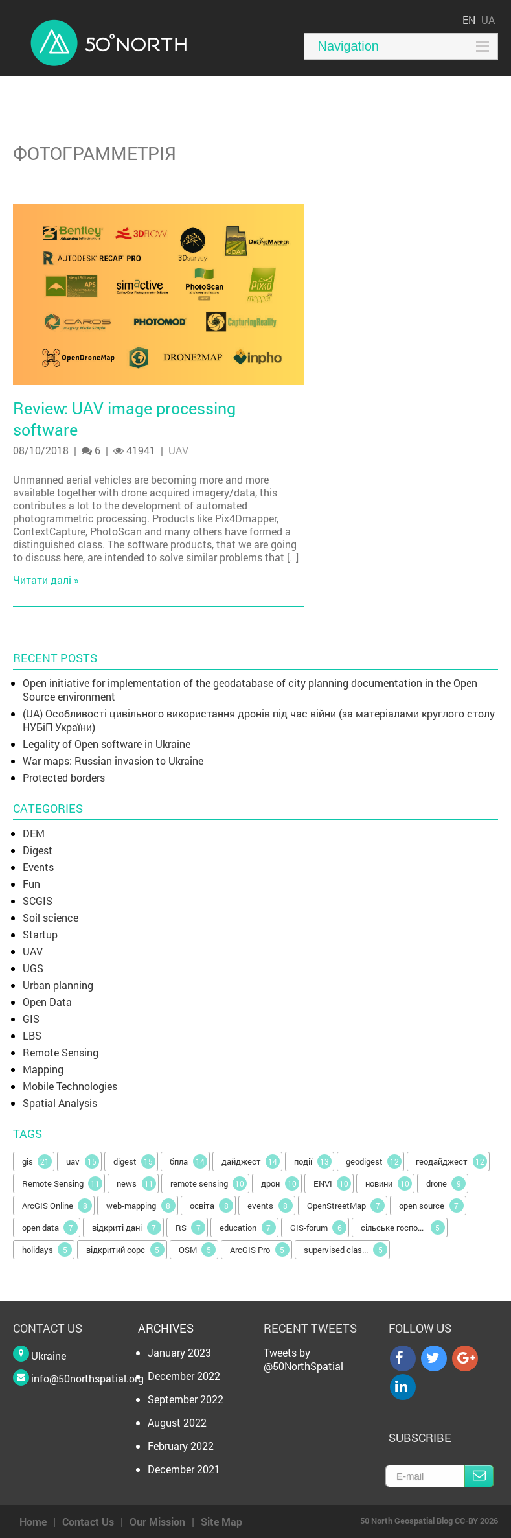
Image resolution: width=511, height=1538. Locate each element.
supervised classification (347, 1249)
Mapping (43, 1069)
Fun (31, 884)
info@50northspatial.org (87, 1378)
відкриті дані (126, 1227)
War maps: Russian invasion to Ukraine (113, 760)
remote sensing (208, 1183)
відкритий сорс (125, 1249)
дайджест (250, 1161)
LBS (32, 1035)
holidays (47, 1249)
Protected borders (64, 777)
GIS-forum (318, 1227)
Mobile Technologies (70, 1086)
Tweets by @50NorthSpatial (303, 1359)
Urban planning (58, 985)
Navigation (348, 46)
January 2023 (179, 1352)
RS (191, 1227)
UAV (178, 450)
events (270, 1205)
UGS (33, 968)
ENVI (332, 1183)
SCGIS (37, 900)
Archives (166, 1328)
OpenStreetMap (346, 1205)
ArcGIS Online (57, 1205)
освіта (212, 1205)
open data (50, 1227)
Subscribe (479, 1476)
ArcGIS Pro (260, 1249)
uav (82, 1161)
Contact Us (88, 1521)
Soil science (50, 917)
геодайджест (451, 1161)
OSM (197, 1249)
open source (431, 1205)
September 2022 (185, 1399)
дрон (280, 1183)
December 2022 (184, 1375)
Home (33, 1521)
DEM (34, 833)
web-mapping (141, 1205)
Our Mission (157, 1521)
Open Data (47, 1001)
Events (38, 867)
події (313, 1161)
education (248, 1227)
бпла (188, 1161)
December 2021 (184, 1469)
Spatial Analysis (60, 1103)
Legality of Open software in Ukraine (106, 744)
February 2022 (181, 1445)
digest (134, 1161)
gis (37, 1161)
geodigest (374, 1161)
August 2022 (177, 1422)
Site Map (221, 1521)
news (136, 1183)
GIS (31, 1018)
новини (388, 1183)
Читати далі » (46, 580)
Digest (37, 850)
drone (446, 1183)
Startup (40, 934)
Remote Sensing (60, 1052)
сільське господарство (404, 1227)
